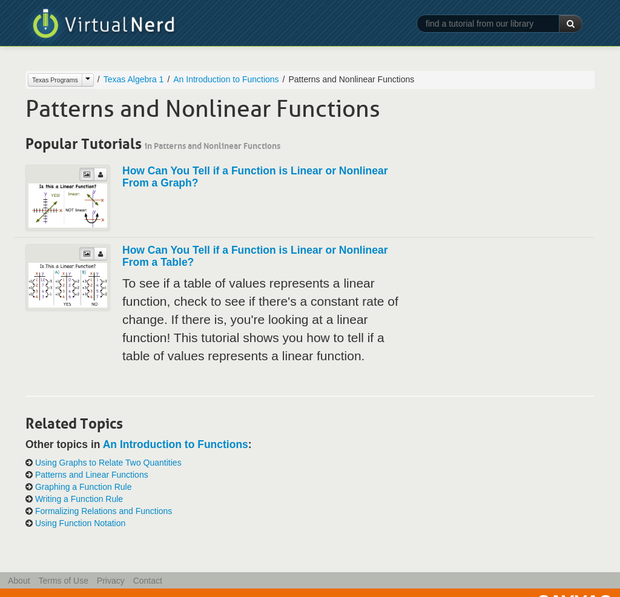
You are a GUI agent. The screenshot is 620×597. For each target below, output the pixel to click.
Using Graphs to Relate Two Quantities (108, 462)
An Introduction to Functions (226, 79)
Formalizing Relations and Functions (103, 511)
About (19, 580)
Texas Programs (55, 80)
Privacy (111, 580)
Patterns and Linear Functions (91, 475)
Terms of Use (63, 580)
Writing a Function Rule (79, 499)
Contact (147, 580)
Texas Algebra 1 (134, 79)
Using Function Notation (80, 523)
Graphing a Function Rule (83, 487)
